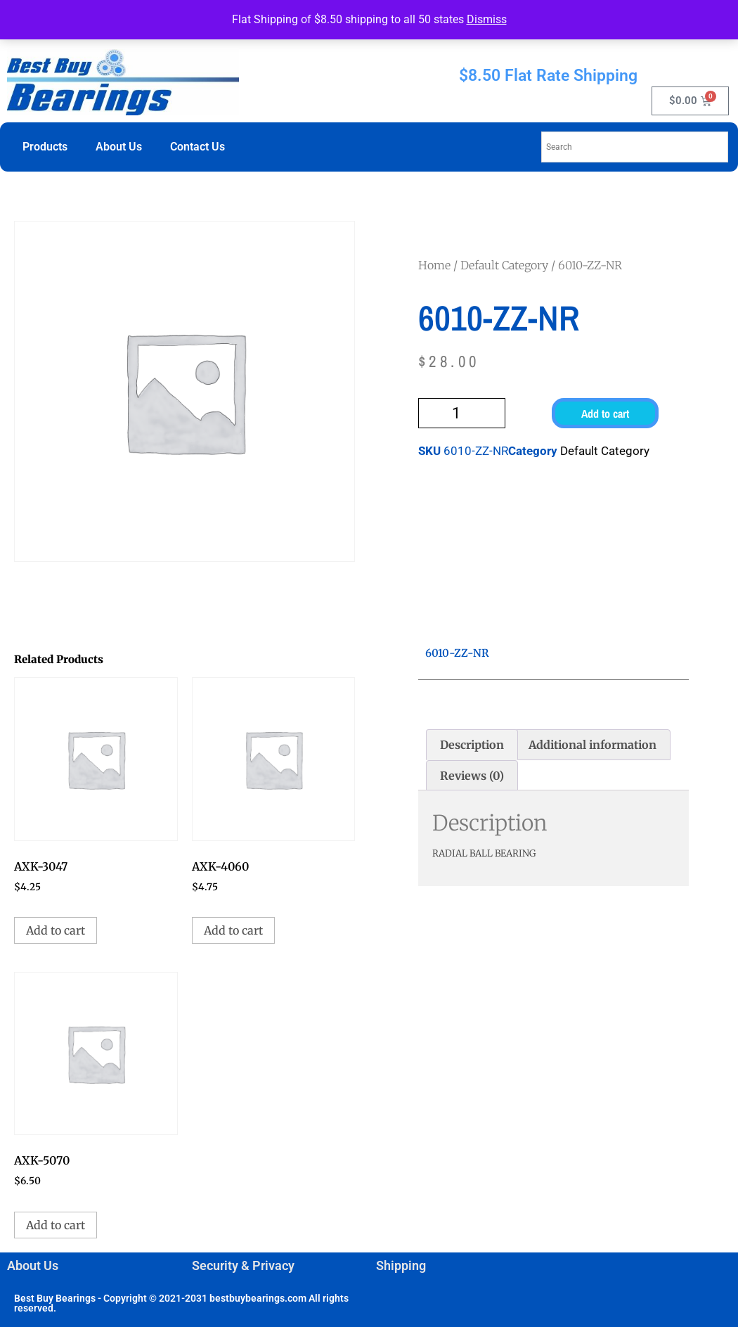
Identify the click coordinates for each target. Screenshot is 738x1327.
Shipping (401, 1265)
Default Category (504, 265)
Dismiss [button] (487, 19)
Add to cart (605, 413)
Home (434, 265)
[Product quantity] (461, 413)
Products (44, 146)
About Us (119, 146)
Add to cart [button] (55, 930)
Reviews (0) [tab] (472, 776)
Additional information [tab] (592, 745)
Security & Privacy (243, 1265)
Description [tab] (472, 745)
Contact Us (197, 146)
